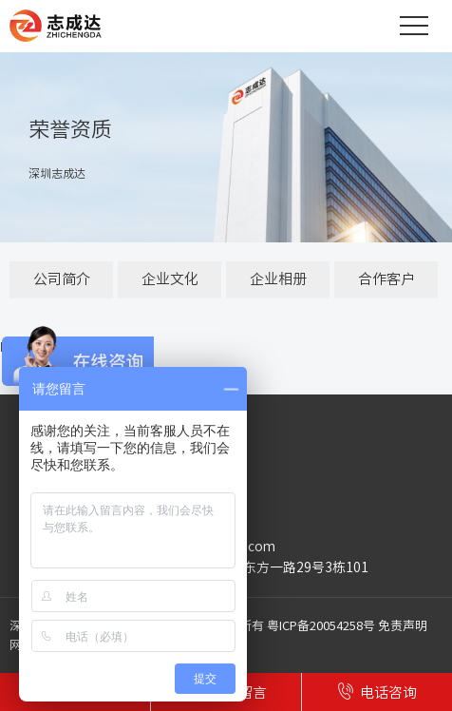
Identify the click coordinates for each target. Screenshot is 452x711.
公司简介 (61, 279)
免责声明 (402, 626)
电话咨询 (377, 691)
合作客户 (386, 279)
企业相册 (278, 279)
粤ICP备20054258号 (321, 626)
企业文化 (169, 279)
